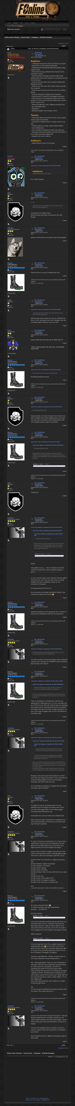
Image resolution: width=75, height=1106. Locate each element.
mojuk (10, 300)
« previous (61, 43)
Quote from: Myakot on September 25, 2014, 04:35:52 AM (46, 527)
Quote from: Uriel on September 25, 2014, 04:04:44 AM (45, 369)
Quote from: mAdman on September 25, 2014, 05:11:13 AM (47, 681)
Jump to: (50, 1056)
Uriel (9, 330)
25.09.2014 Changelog (38, 53)
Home (9, 23)
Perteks (10, 156)
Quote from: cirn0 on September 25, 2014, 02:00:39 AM (45, 165)
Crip (49, 1100)
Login (26, 23)
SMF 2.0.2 (29, 1098)
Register (33, 23)
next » (67, 43)
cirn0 (9, 52)
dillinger (10, 228)
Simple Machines (44, 1098)
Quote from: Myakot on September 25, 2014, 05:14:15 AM (46, 737)
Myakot (10, 263)
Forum (16, 23)
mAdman (11, 518)
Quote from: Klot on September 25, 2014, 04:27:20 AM (45, 442)
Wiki (21, 23)
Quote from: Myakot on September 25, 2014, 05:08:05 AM (46, 649)
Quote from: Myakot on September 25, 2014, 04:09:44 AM (46, 406)
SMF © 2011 (36, 1098)
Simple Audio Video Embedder (33, 1100)
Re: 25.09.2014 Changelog (40, 157)
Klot (9, 193)
